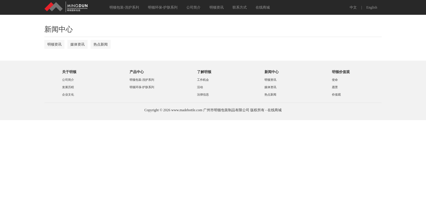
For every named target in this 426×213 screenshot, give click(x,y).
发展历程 (68, 87)
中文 (353, 7)
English (371, 7)
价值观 (336, 94)
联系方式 (240, 7)
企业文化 (68, 94)
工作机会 (203, 79)
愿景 (335, 87)
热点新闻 (100, 44)
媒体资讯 (77, 44)
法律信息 (203, 94)
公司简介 (193, 7)
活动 (200, 87)
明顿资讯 (216, 7)
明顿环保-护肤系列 (163, 7)
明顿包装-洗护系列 (124, 7)
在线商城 (263, 7)
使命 (335, 79)
